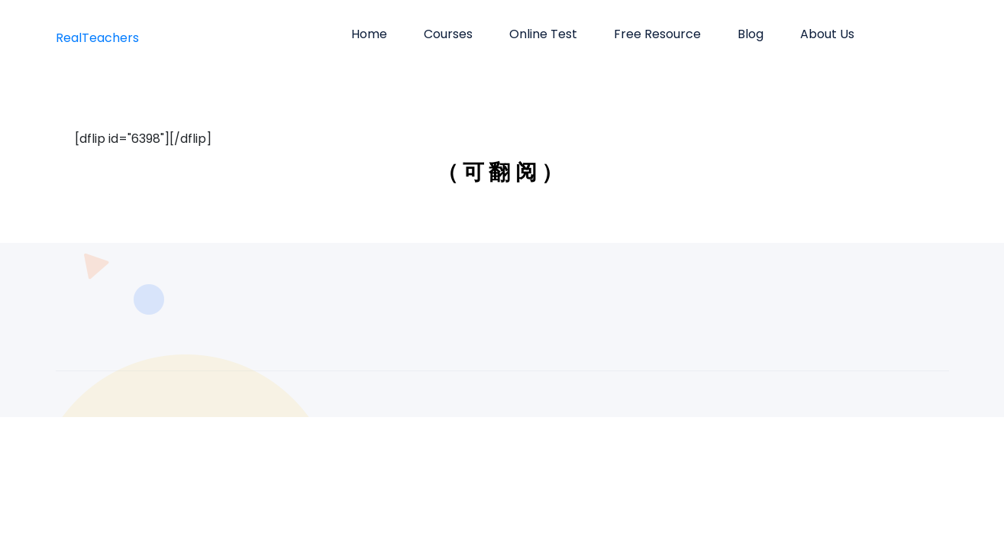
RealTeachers (97, 38)
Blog (750, 34)
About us (827, 34)
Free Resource (657, 34)
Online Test (543, 34)
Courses (448, 34)
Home (369, 34)
